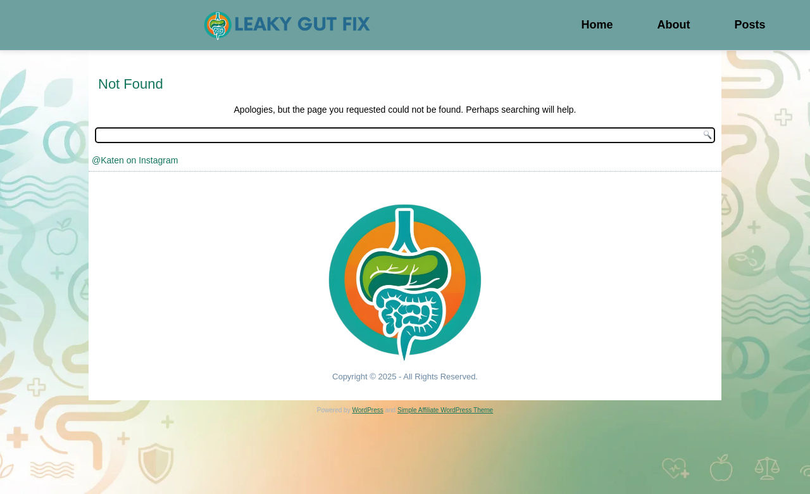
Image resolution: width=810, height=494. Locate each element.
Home (597, 24)
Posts (749, 24)
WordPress (367, 410)
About (673, 24)
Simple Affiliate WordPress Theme (445, 410)
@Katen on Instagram (135, 160)
